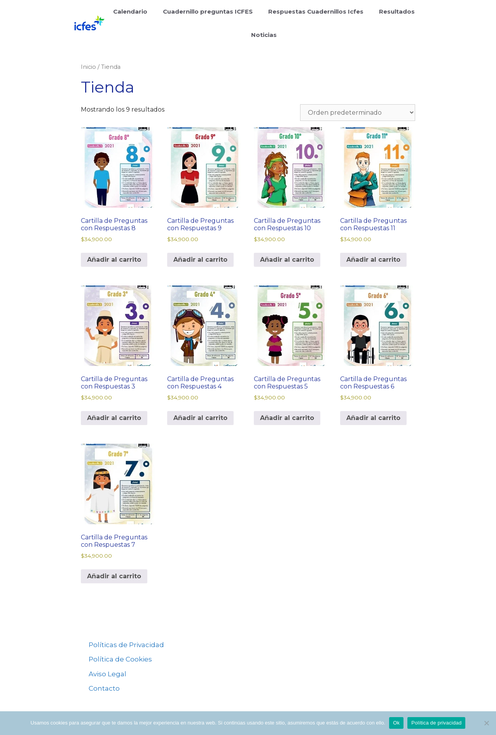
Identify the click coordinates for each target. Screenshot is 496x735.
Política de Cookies (120, 659)
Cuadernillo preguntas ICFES (208, 11)
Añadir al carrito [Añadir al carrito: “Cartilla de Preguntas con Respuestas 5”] (287, 418)
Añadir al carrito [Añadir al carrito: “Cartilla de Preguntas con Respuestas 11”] (373, 259)
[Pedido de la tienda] (357, 112)
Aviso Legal (107, 674)
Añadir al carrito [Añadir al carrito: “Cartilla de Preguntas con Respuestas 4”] (200, 418)
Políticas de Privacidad (126, 645)
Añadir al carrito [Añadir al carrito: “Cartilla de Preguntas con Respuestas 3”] (114, 418)
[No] (486, 723)
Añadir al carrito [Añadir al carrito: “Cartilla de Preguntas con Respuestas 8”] (114, 259)
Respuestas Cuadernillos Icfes (315, 11)
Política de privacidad (436, 723)
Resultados (397, 11)
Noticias (264, 34)
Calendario (130, 11)
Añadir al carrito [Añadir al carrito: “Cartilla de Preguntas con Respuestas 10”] (287, 259)
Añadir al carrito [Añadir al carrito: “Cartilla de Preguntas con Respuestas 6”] (373, 418)
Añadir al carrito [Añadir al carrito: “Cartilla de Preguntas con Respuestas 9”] (200, 259)
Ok (396, 723)
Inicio (88, 66)
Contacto (104, 688)
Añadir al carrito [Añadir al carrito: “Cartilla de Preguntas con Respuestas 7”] (114, 576)
